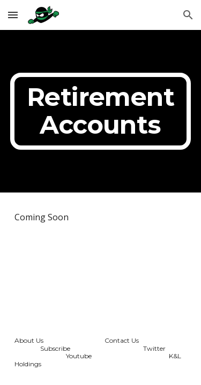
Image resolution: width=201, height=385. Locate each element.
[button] (13, 14)
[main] (100, 111)
